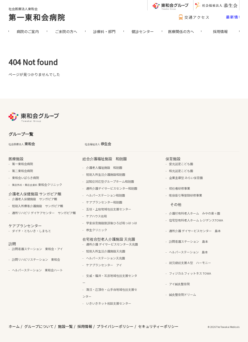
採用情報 (84, 326)
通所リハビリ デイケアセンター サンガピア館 (44, 213)
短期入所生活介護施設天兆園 (105, 251)
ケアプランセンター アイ (104, 265)
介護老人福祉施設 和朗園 (104, 167)
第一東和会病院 (37, 17)
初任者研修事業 (179, 188)
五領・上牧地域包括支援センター (108, 209)
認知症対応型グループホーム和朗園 (110, 181)
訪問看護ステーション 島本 (188, 241)
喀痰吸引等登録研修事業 (185, 195)
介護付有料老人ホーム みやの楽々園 (194, 213)
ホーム (14, 326)
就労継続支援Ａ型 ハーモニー (190, 262)
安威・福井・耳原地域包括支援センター (109, 279)
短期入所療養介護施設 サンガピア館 (37, 206)
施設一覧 (65, 326)
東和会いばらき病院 (25, 178)
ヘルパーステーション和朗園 (105, 195)
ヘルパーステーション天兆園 (105, 258)
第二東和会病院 (22, 171)
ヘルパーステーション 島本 (188, 252)
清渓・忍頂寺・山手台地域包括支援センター (109, 293)
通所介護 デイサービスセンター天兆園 (112, 244)
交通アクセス (193, 17)
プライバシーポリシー (115, 326)
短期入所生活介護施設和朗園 (105, 174)
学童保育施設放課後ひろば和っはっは (111, 223)
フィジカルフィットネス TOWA (190, 273)
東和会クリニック (37, 184)
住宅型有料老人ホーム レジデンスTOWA (196, 220)
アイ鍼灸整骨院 (179, 284)
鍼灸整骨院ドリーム (182, 294)
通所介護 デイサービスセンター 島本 (195, 231)
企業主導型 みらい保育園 (186, 178)
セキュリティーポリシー (158, 326)
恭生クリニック (96, 230)
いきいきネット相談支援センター (108, 303)
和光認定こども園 (181, 171)
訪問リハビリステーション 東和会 (36, 259)
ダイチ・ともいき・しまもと (31, 231)
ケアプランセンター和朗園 (104, 202)
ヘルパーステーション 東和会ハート (37, 270)
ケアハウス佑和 (96, 216)
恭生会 (98, 144)
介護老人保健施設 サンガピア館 (34, 199)
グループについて (39, 326)
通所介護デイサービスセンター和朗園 (111, 188)
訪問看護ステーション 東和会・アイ (37, 249)
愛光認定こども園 (181, 164)
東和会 (22, 144)
